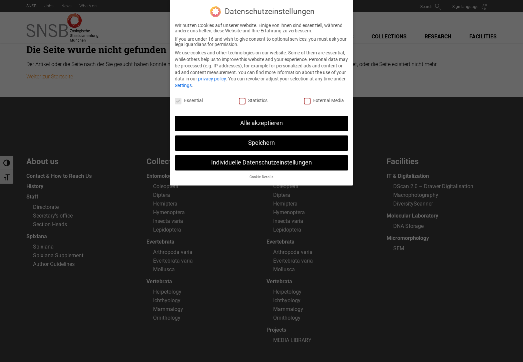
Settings (183, 80)
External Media (324, 95)
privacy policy (212, 74)
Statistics (253, 95)
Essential (189, 95)
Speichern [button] (261, 138)
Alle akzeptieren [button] (261, 118)
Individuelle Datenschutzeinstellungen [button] (261, 158)
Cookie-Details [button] (261, 172)
